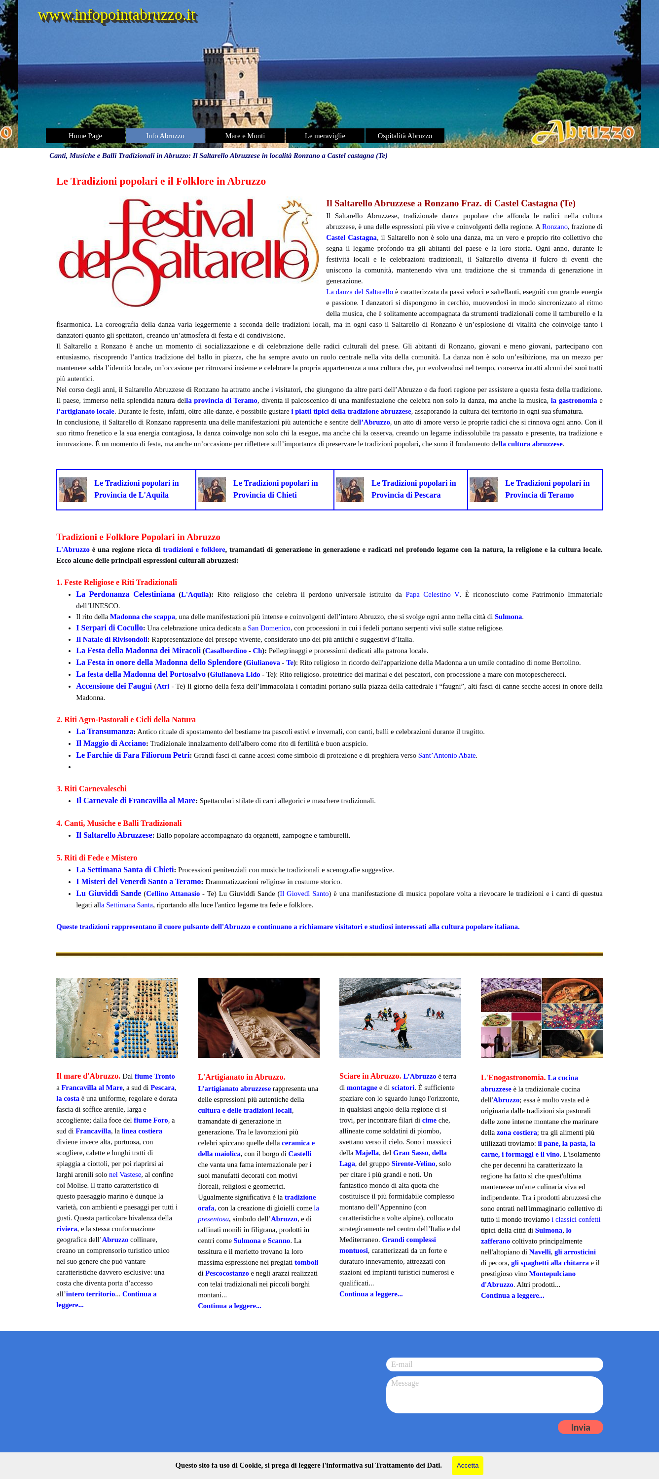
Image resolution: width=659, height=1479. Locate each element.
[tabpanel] (329, 311)
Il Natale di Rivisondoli (111, 639)
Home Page (85, 136)
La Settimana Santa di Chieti (125, 869)
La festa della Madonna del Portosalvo (141, 674)
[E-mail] (494, 1364)
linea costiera (142, 1131)
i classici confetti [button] (575, 1219)
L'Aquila (195, 594)
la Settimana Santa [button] (126, 905)
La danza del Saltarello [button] (359, 292)
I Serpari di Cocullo (109, 627)
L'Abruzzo (73, 549)
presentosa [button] (213, 1219)
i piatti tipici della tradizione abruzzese (351, 411)
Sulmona (508, 617)
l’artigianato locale (85, 411)
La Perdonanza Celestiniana (125, 594)
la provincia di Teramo (221, 400)
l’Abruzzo (374, 422)
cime (429, 1120)
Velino (425, 1164)
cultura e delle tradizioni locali (245, 1110)
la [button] (316, 1208)
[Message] (494, 1394)
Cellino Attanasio (173, 893)
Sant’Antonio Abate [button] (447, 755)
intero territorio (90, 1294)
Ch (257, 651)
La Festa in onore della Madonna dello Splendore (159, 662)
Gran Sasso (410, 1153)
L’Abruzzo (419, 1076)
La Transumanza (104, 731)
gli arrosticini (575, 1252)
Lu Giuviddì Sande (108, 893)
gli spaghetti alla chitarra (550, 1263)
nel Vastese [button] (125, 1174)
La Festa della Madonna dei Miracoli (138, 650)
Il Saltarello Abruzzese (114, 835)
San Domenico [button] (269, 628)
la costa (67, 1098)
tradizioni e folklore (194, 549)
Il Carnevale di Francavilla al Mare (135, 800)
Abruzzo (115, 1240)
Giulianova (263, 662)
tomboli (306, 1262)
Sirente (403, 1164)
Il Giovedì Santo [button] (304, 893)
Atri (162, 686)
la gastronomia (574, 400)
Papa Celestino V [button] (432, 594)
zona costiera (517, 1132)
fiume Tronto (155, 1076)
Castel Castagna (351, 237)
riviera (66, 1229)
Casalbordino (226, 651)
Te (289, 662)
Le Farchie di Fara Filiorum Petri (132, 755)
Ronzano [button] (555, 227)
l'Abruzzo (235, 927)
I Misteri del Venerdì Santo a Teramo (138, 881)
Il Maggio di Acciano (111, 743)
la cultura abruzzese (531, 444)
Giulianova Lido (235, 674)
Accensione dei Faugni (114, 686)
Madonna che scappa (142, 617)
